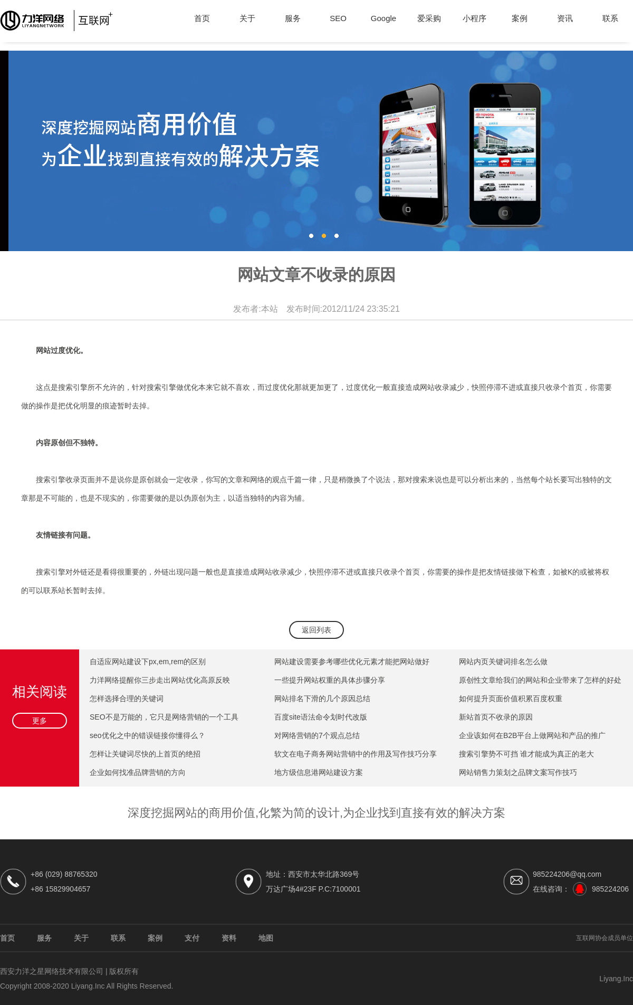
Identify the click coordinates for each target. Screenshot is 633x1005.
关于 (247, 18)
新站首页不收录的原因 (496, 717)
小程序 (474, 18)
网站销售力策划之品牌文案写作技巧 (518, 772)
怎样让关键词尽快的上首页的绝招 (145, 754)
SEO (338, 18)
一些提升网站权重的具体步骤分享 (329, 680)
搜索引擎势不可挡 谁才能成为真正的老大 (526, 754)
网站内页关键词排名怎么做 (503, 661)
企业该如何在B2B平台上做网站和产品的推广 (532, 735)
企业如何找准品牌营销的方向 (138, 772)
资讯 (565, 18)
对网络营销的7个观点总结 (317, 735)
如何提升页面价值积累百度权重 (510, 698)
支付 (192, 938)
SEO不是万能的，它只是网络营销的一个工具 (164, 717)
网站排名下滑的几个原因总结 (322, 698)
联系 (610, 18)
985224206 (610, 889)
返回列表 (316, 630)
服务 (293, 18)
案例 (520, 18)
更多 (39, 720)
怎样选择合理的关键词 (127, 698)
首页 (202, 18)
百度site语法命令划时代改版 (320, 717)
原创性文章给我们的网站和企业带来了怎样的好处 (540, 680)
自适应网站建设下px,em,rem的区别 (148, 661)
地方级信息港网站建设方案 (318, 772)
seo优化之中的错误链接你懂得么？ (147, 735)
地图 (265, 938)
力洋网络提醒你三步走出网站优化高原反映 (160, 680)
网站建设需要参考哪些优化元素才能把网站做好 (351, 661)
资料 (229, 938)
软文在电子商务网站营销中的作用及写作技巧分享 (355, 754)
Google (383, 18)
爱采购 (429, 18)
